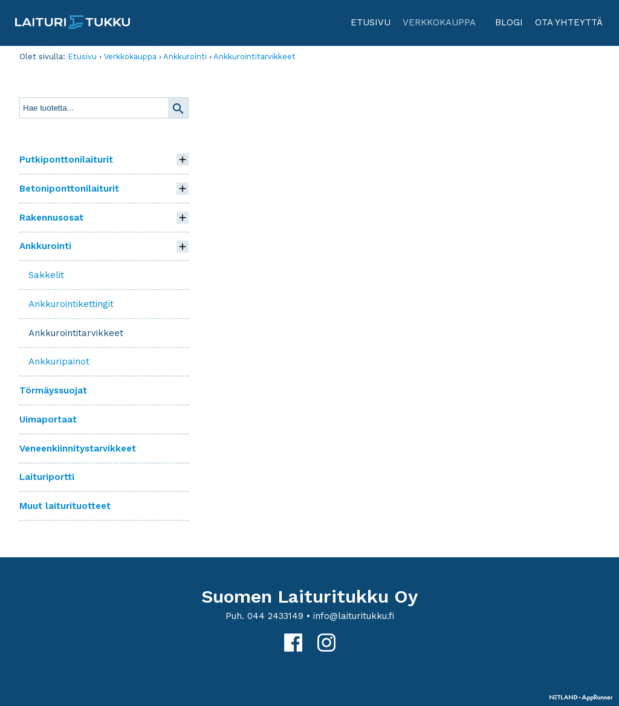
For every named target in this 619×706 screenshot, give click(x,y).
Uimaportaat (48, 419)
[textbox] (94, 108)
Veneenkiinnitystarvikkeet (77, 448)
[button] (183, 160)
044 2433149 (275, 615)
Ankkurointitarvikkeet (254, 56)
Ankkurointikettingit (71, 304)
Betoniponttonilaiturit (69, 188)
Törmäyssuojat (53, 390)
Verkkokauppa (443, 27)
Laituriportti (46, 476)
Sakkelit (46, 275)
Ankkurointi (185, 56)
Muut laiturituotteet (65, 505)
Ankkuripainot (58, 361)
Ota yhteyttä (569, 22)
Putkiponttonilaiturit (66, 159)
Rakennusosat (51, 217)
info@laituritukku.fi (353, 615)
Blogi (509, 22)
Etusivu (371, 22)
